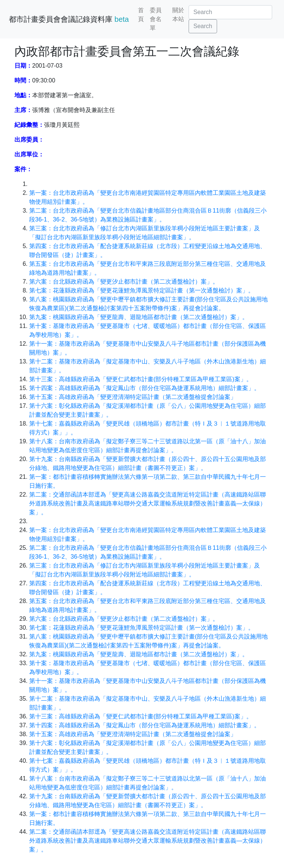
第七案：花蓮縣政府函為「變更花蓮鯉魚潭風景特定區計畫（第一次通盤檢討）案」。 (141, 290)
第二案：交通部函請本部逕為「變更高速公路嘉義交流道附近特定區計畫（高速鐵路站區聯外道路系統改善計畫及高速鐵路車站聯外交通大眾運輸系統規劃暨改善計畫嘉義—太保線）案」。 (147, 503)
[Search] (230, 12)
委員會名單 (156, 19)
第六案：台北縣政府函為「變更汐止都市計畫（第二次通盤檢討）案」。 (124, 281)
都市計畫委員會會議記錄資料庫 (69, 19)
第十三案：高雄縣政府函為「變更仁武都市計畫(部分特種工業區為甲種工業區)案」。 (140, 379)
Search (202, 26)
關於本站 (178, 14)
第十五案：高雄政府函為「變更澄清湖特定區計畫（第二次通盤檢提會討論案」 (132, 397)
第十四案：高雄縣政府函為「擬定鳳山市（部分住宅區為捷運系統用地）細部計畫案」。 (144, 388)
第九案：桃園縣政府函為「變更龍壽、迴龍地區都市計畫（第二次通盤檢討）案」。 (138, 317)
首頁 (141, 14)
